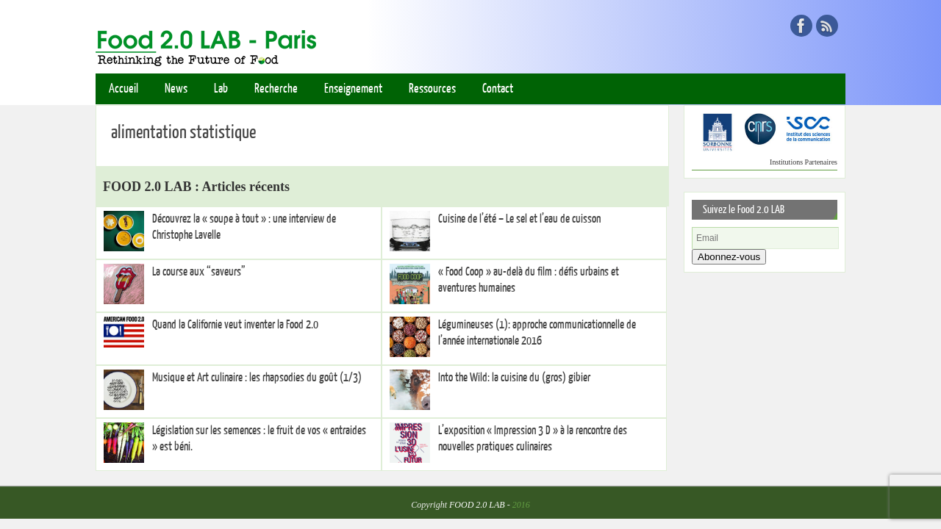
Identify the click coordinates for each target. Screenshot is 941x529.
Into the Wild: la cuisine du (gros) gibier (514, 377)
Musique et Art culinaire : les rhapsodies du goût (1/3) (257, 377)
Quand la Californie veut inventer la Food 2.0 (235, 324)
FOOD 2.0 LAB (477, 505)
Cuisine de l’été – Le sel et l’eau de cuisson (519, 219)
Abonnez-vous (729, 256)
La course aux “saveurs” (199, 271)
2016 (521, 505)
